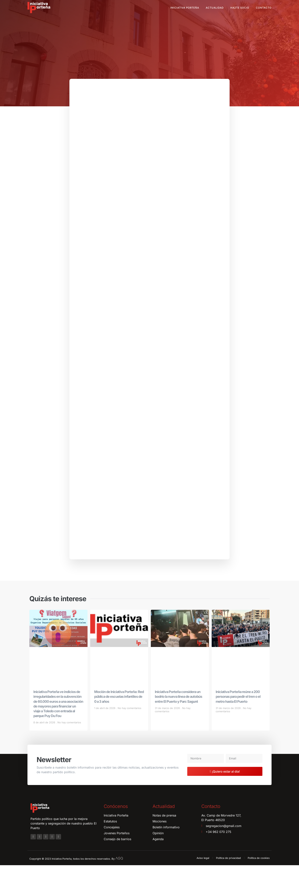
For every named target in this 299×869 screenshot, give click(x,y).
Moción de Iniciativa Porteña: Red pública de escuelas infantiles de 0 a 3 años (119, 700)
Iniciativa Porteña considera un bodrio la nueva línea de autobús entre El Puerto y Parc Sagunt (178, 700)
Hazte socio (239, 7)
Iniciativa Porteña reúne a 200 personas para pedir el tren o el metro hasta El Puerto (238, 700)
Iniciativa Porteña (184, 7)
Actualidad (215, 7)
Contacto (264, 7)
